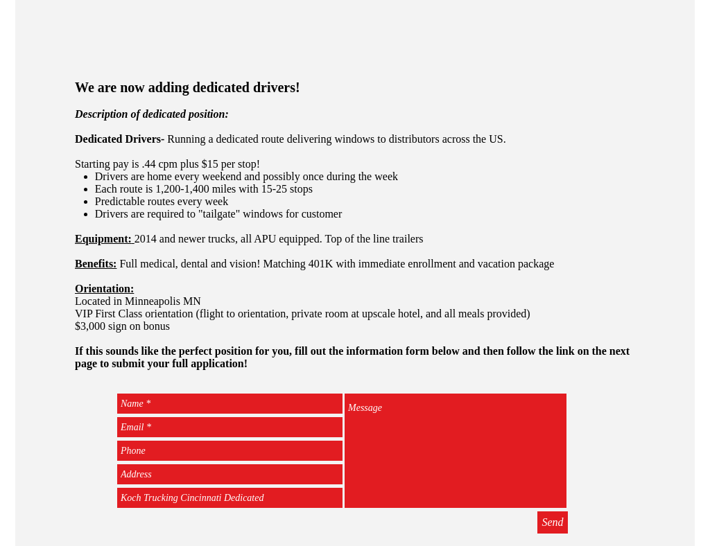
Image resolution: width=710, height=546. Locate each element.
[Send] (552, 522)
